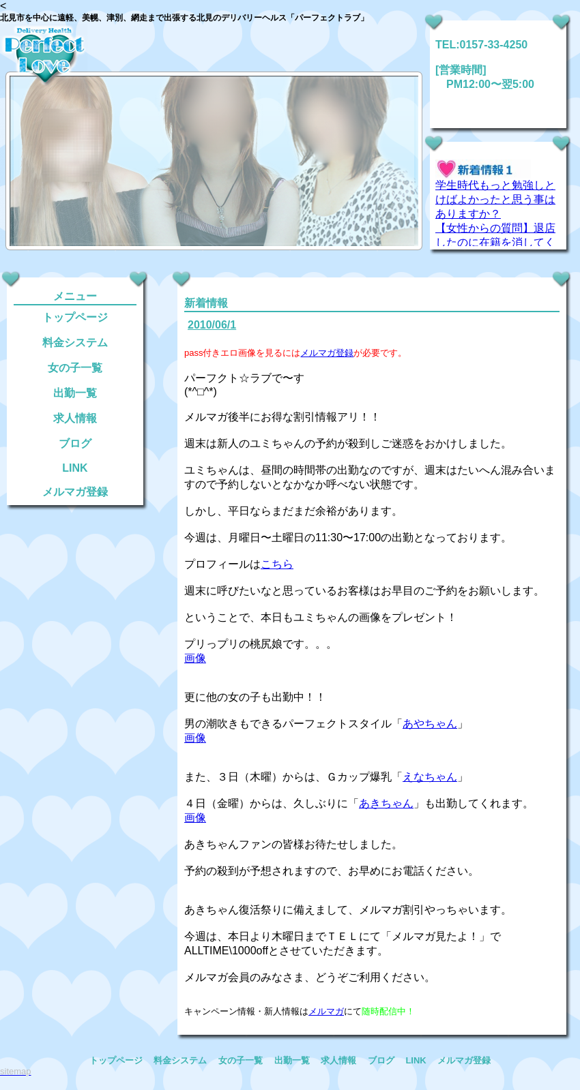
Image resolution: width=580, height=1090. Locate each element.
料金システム (75, 342)
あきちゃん (386, 803)
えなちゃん (430, 777)
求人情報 (75, 418)
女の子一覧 (75, 368)
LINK (74, 468)
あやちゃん (430, 723)
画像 (195, 658)
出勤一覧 (75, 393)
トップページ (75, 317)
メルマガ (326, 1011)
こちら (277, 564)
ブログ (75, 443)
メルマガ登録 (75, 492)
